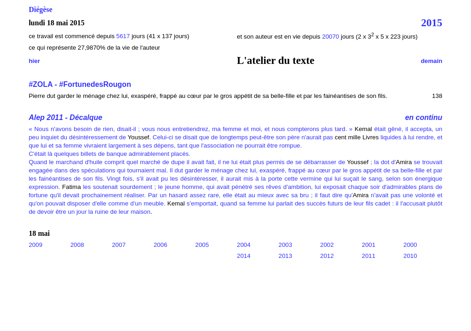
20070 (331, 36)
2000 (410, 244)
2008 (77, 244)
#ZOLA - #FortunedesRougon (80, 84)
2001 (369, 244)
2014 (244, 255)
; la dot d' (382, 162)
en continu (423, 117)
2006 (160, 244)
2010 (410, 255)
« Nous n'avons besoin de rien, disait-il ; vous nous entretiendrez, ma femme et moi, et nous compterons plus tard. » (190, 129)
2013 (286, 255)
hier (34, 60)
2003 (286, 244)
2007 (119, 244)
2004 (244, 244)
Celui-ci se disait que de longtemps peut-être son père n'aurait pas (242, 137)
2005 (202, 244)
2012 (327, 255)
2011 (369, 255)
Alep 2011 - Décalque (65, 117)
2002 (327, 244)
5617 (123, 36)
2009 (35, 244)
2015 (431, 23)
